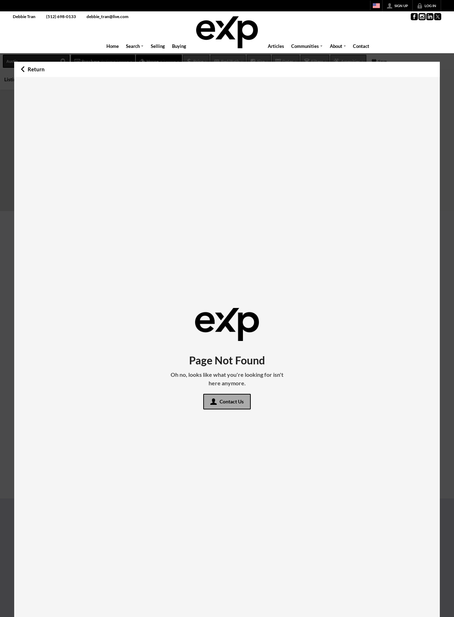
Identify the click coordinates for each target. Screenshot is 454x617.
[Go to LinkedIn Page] (429, 16)
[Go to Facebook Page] (414, 16)
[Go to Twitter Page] (437, 16)
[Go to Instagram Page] (422, 16)
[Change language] (376, 6)
